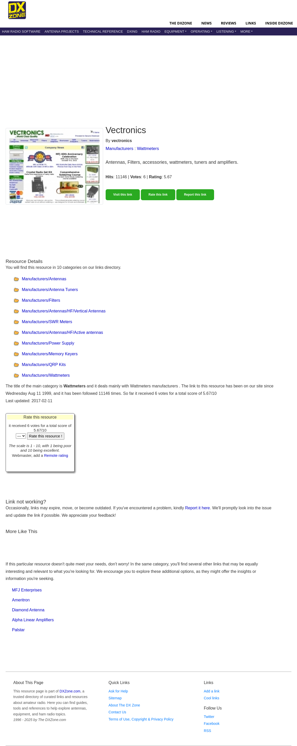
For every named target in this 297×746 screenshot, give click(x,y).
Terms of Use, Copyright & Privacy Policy (140, 719)
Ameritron (21, 600)
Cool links (211, 698)
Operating (200, 31)
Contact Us (117, 712)
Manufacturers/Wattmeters (46, 375)
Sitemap (114, 698)
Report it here (197, 508)
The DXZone (180, 23)
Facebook (211, 724)
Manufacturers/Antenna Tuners (50, 290)
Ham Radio (151, 31)
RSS (207, 731)
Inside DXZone (279, 23)
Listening (225, 31)
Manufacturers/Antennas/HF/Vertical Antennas (63, 311)
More (245, 31)
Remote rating (56, 455)
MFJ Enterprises (27, 590)
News (206, 23)
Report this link (195, 194)
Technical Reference (103, 31)
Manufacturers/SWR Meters (47, 322)
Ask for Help (118, 691)
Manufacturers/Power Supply (48, 343)
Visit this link (122, 194)
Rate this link (158, 194)
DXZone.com (69, 691)
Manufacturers (119, 148)
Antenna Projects (61, 31)
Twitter (209, 717)
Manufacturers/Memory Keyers (50, 354)
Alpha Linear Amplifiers (33, 620)
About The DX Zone (124, 705)
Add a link (211, 691)
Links (250, 23)
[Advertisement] (134, 76)
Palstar (18, 630)
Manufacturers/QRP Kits (44, 365)
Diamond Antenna (28, 610)
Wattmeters (148, 148)
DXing (132, 31)
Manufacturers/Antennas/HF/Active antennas (62, 333)
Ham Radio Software (21, 31)
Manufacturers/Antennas (44, 279)
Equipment (174, 31)
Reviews (228, 23)
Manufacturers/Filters (41, 300)
